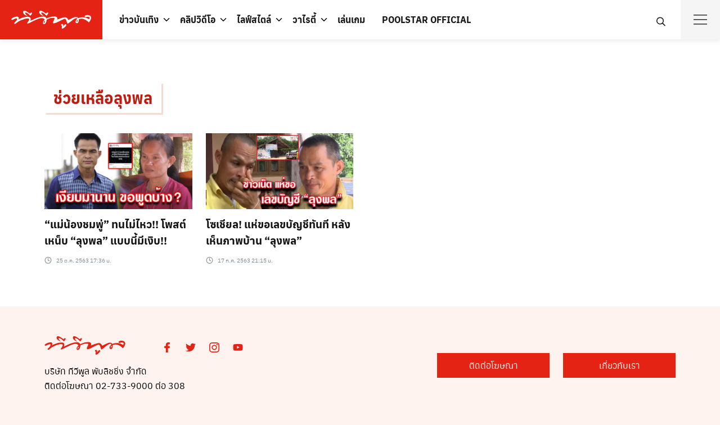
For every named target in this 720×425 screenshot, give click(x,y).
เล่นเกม (351, 19)
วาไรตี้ (304, 19)
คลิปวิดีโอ (197, 19)
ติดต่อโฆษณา (493, 365)
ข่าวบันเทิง (139, 19)
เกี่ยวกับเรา (619, 365)
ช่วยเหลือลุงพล (102, 97)
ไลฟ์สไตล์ (254, 19)
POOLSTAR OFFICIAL (426, 19)
